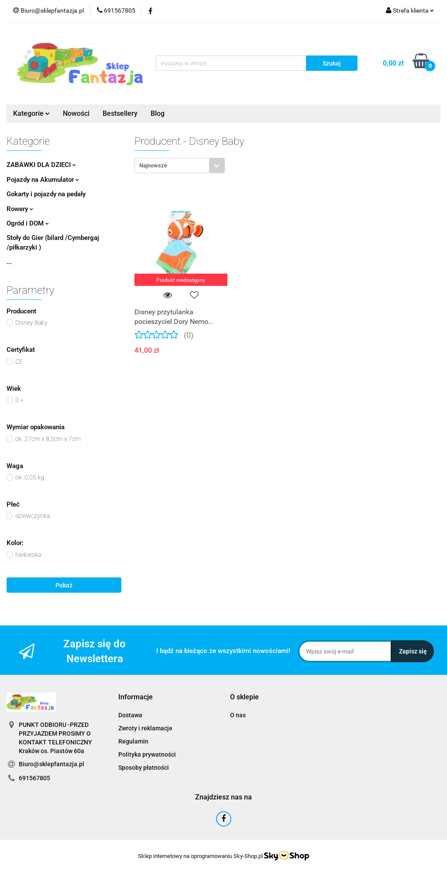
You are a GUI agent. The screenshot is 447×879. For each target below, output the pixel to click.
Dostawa (130, 715)
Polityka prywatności (147, 754)
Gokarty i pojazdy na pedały (46, 194)
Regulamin (133, 741)
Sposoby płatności (143, 767)
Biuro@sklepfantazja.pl (51, 764)
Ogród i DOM (28, 223)
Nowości (76, 113)
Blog (158, 113)
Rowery (20, 209)
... (9, 262)
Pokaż (63, 585)
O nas (238, 715)
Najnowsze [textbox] (153, 165)
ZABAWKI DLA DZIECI (41, 165)
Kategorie (31, 113)
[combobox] (179, 165)
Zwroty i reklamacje (145, 728)
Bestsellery (120, 113)
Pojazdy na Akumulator (43, 180)
